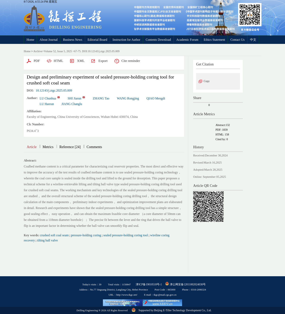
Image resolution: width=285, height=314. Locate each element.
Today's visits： (91, 284)
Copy (207, 81)
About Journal (49, 39)
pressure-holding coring (86, 235)
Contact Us (237, 39)
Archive (37, 51)
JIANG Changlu (72, 104)
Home (30, 39)
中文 (253, 39)
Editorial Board (97, 39)
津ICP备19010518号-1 (149, 284)
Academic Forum (187, 39)
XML (81, 61)
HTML (58, 61)
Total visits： (119, 284)
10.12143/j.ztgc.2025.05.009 (54, 90)
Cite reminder (130, 61)
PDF (37, 61)
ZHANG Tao (101, 98)
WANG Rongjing (128, 98)
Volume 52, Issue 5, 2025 (58, 51)
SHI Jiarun (74, 98)
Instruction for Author (126, 39)
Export (102, 61)
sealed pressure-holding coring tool (125, 235)
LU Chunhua (48, 98)
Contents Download (158, 39)
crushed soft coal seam (54, 235)
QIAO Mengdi (155, 98)
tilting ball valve (47, 240)
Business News (72, 39)
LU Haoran (47, 104)
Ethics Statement (214, 39)
